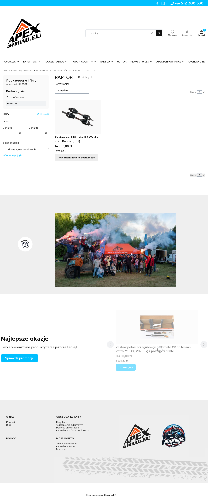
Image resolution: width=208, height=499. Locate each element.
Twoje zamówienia (66, 443)
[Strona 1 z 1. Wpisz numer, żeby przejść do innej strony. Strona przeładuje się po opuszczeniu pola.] (199, 92)
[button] (159, 33)
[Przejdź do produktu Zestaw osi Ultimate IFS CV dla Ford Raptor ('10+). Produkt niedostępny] (78, 117)
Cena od (7, 127)
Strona (193, 92)
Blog (9, 424)
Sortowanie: (62, 83)
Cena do (33, 127)
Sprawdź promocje (19, 358)
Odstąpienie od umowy (69, 424)
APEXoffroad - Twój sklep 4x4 (17, 70)
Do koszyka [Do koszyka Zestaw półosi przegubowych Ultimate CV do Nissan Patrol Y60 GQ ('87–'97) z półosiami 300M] (126, 367)
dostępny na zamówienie (22, 149)
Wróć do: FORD (16, 97)
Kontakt (10, 422)
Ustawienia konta (66, 446)
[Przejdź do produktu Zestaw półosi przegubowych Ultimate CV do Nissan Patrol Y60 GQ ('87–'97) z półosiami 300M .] (157, 327)
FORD (78, 70)
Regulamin (62, 422)
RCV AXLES (42, 70)
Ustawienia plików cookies (71, 430)
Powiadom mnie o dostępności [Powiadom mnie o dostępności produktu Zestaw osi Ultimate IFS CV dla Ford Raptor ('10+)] (76, 157)
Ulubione (61, 449)
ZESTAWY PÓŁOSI (61, 70)
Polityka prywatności (67, 427)
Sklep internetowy (100, 495)
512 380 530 (187, 3)
